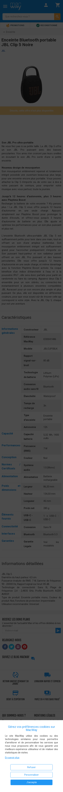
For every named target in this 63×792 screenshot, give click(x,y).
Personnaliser (31, 774)
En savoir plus (12, 757)
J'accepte (31, 782)
